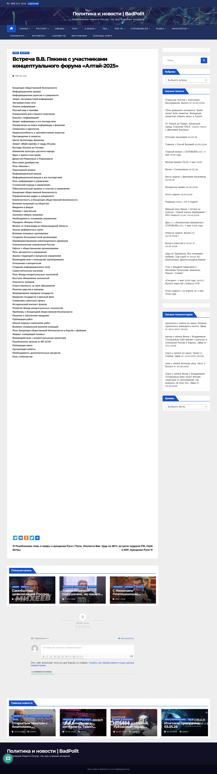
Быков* (117, 719)
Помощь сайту (102, 36)
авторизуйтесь (126, 638)
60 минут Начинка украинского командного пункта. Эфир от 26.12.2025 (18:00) (186, 326)
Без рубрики (79, 36)
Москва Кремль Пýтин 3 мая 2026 (183, 162)
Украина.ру (17, 36)
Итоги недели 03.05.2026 (179, 194)
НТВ (74, 28)
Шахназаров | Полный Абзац (74, 587)
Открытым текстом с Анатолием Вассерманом (31, 716)
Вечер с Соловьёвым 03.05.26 (181, 169)
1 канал (24, 28)
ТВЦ (105, 28)
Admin (31, 732)
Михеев (16, 587)
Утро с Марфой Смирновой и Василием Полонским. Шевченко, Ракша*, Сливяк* (183, 270)
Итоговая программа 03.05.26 (181, 137)
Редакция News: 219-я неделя (181, 201)
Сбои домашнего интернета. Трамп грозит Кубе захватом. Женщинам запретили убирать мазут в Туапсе (184, 113)
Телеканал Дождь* (83, 719)
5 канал (90, 28)
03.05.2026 (20, 732)
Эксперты (38, 36)
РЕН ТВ (119, 28)
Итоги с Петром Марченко (175, 719)
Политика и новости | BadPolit (108, 14)
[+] (81, 656)
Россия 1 (42, 28)
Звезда (60, 28)
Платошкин (117, 587)
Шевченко (129, 587)
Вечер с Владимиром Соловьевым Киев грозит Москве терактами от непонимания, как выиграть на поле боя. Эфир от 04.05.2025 (185, 379)
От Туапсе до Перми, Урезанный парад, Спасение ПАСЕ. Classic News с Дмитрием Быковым (185, 126)
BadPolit (103, 769)
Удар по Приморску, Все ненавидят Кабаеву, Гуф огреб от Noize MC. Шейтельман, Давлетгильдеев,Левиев (185, 256)
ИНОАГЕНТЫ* (180, 28)
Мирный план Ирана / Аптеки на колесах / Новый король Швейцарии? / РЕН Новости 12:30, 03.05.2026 (186, 212)
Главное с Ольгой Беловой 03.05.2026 (186, 144)
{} (78, 656)
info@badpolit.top (121, 769)
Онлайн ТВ (59, 36)
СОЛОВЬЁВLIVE (140, 28)
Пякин (15, 53)
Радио (160, 28)
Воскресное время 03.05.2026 (181, 187)
